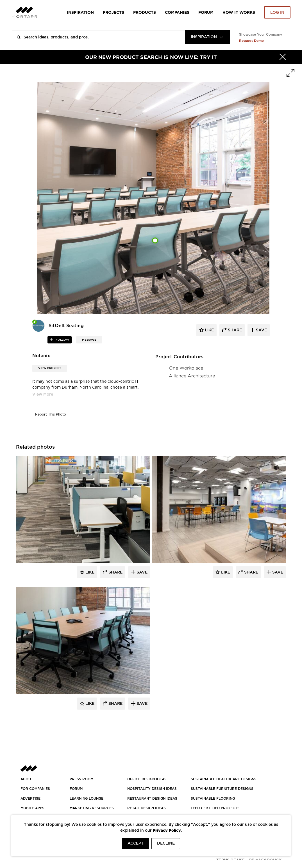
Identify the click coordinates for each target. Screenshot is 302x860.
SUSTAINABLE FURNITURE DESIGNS (222, 788)
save (261, 330)
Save (141, 572)
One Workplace (186, 368)
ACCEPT (136, 843)
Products (144, 12)
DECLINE (166, 843)
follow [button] (62, 339)
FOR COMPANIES (35, 788)
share (234, 330)
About (27, 779)
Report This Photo (50, 414)
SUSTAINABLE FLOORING (213, 798)
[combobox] (207, 37)
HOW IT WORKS (238, 12)
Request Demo (251, 40)
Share (114, 572)
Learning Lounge (86, 798)
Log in (277, 13)
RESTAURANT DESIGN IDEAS (152, 798)
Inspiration (80, 12)
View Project (49, 368)
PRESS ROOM (81, 779)
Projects (113, 12)
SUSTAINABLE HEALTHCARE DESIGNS (223, 779)
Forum (206, 12)
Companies (177, 12)
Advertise (30, 798)
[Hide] (282, 57)
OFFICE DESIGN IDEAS (147, 779)
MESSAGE (89, 339)
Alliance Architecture (192, 375)
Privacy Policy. (167, 830)
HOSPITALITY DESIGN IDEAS (152, 788)
